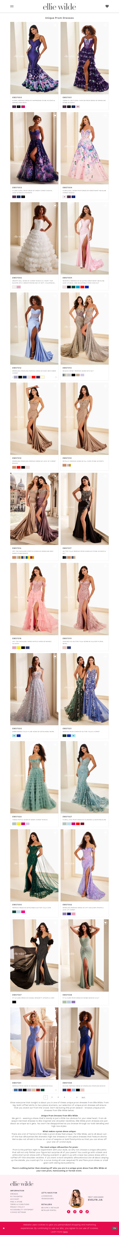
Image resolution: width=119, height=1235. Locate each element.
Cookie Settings (18, 1212)
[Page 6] (77, 1097)
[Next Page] (84, 1097)
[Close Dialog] (4, 1228)
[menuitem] (12, 6)
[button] (12, 6)
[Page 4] (64, 1097)
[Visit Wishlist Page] (107, 6)
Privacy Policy (17, 1207)
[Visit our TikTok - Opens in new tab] (87, 1212)
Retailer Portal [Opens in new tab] (49, 1210)
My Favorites (16, 1197)
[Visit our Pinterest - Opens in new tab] (81, 1212)
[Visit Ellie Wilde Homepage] (21, 1183)
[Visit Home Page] (59, 6)
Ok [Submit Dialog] (114, 1228)
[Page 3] (58, 1097)
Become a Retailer (50, 1208)
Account (14, 1199)
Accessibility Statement (21, 1210)
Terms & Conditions (19, 1204)
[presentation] (34, 58)
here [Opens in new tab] (65, 1232)
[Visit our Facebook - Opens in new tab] (68, 1212)
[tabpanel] (16, 377)
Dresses (14, 1194)
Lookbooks (46, 1196)
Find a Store (16, 1202)
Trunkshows (47, 1199)
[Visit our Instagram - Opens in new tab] (75, 1212)
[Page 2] (52, 1097)
